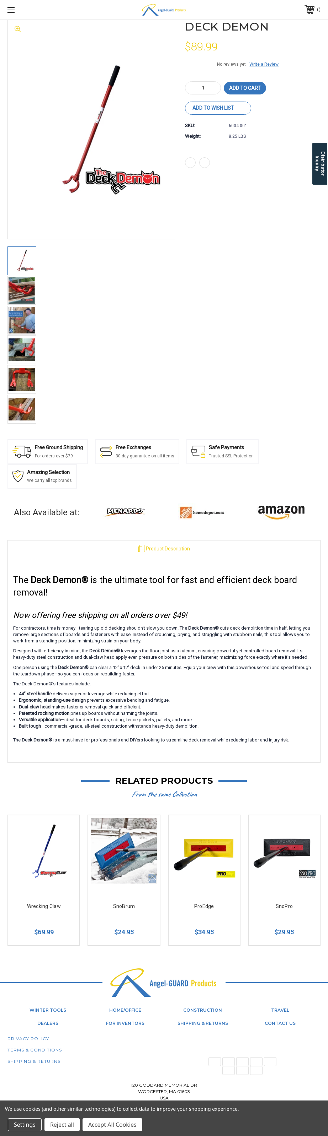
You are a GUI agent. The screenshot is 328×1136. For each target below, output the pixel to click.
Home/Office (125, 1010)
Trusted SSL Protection (231, 455)
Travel (280, 1010)
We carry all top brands (49, 480)
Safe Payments (226, 447)
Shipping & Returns (203, 1023)
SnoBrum (124, 906)
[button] (125, 512)
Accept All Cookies (112, 1125)
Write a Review (264, 64)
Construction (202, 1010)
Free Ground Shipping (59, 447)
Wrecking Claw (44, 906)
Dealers (47, 1023)
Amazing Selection (48, 472)
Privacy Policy (28, 1038)
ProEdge (204, 906)
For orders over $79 (54, 455)
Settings (25, 1125)
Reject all (62, 1125)
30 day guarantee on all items (145, 455)
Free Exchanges (133, 447)
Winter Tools (48, 1010)
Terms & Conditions (34, 1050)
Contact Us (280, 1023)
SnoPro (284, 906)
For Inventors (125, 1023)
